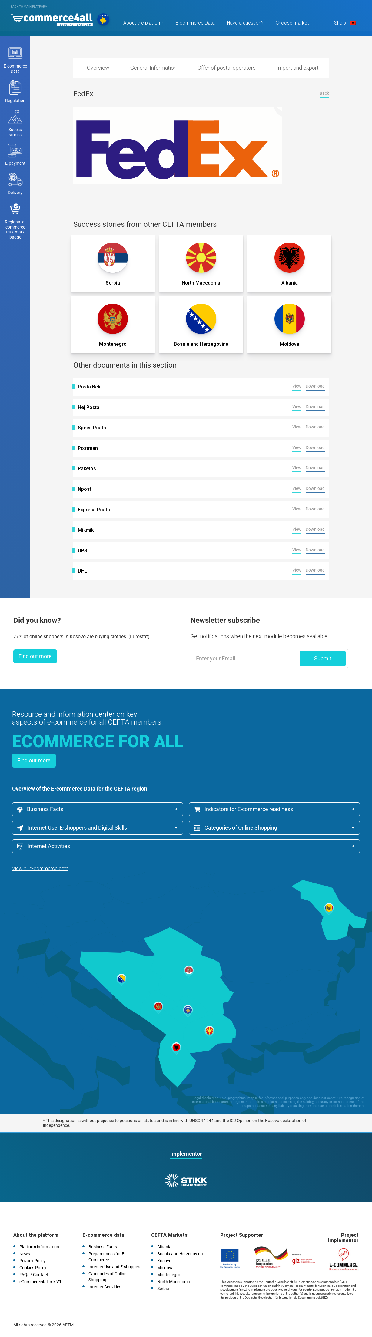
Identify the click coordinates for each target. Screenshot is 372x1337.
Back (324, 93)
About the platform (143, 23)
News (24, 1253)
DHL (82, 571)
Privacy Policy (32, 1260)
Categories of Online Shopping (235, 827)
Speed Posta (92, 428)
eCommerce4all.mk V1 (40, 1281)
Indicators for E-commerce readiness (243, 809)
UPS (82, 550)
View (296, 386)
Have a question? (245, 23)
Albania (164, 1246)
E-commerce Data (194, 23)
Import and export (298, 67)
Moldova (165, 1267)
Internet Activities (43, 846)
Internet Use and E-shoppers (114, 1266)
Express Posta (94, 510)
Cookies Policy (32, 1267)
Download (315, 386)
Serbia (163, 1288)
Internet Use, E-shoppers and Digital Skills (72, 827)
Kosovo (164, 1260)
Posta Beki (89, 387)
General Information (153, 67)
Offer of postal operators (227, 67)
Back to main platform (29, 6)
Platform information (39, 1246)
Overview (98, 67)
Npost (84, 489)
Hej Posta (88, 407)
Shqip (344, 23)
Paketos (87, 468)
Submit (322, 658)
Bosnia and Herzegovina (180, 1253)
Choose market (291, 23)
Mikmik (86, 530)
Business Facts (40, 809)
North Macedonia (173, 1281)
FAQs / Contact (33, 1274)
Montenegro (168, 1274)
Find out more (35, 656)
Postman (88, 448)
